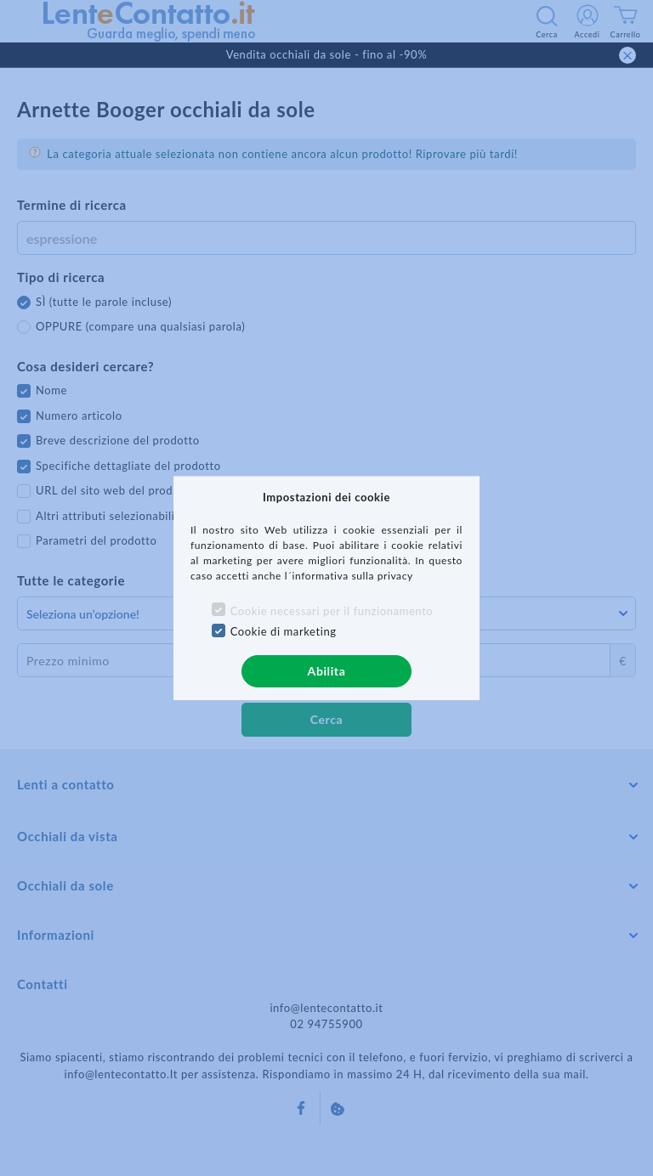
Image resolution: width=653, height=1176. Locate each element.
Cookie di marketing (283, 631)
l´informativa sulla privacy (349, 575)
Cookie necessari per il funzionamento (332, 611)
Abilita (327, 671)
